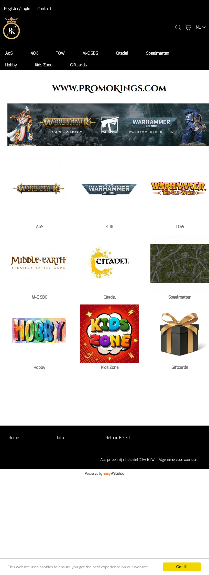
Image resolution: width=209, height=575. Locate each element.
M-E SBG (90, 53)
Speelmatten (157, 53)
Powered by (104, 473)
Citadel (122, 53)
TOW (60, 53)
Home (13, 438)
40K (34, 53)
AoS (9, 53)
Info (60, 438)
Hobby (11, 65)
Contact (44, 9)
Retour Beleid (118, 438)
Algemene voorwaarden (178, 460)
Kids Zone (43, 65)
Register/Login (17, 9)
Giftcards (78, 65)
